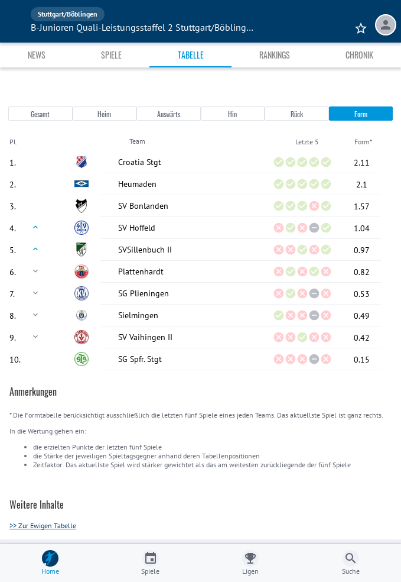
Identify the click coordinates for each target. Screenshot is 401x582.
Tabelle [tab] (191, 54)
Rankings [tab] (274, 54)
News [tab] (36, 54)
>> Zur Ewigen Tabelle (42, 525)
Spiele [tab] (111, 54)
